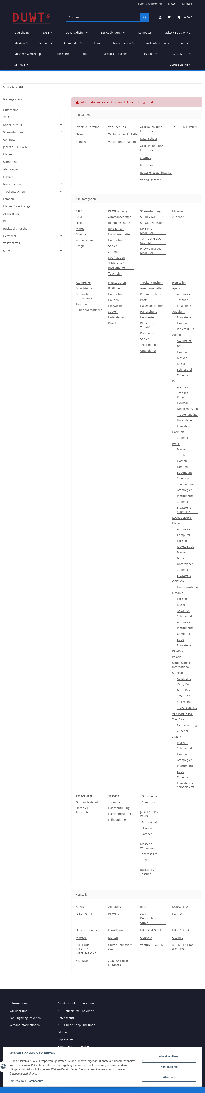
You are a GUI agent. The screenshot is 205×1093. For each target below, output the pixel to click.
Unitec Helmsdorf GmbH (120, 947)
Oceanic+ (183, 610)
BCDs (180, 771)
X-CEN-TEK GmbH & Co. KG (184, 947)
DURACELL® (180, 907)
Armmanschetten (119, 217)
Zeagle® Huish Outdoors (118, 963)
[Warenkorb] (184, 17)
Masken (182, 358)
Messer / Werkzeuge (147, 846)
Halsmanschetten (120, 234)
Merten (113, 937)
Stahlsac (177, 673)
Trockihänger (149, 345)
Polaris (176, 657)
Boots (144, 300)
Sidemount (184, 478)
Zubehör (114, 252)
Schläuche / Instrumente (116, 265)
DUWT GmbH (84, 914)
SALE (6, 117)
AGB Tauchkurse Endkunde (151, 129)
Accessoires (185, 387)
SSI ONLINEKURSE (152, 223)
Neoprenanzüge (188, 409)
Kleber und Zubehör (147, 325)
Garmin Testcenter (88, 802)
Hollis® (177, 914)
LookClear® (116, 930)
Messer (182, 364)
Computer (183, 535)
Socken (113, 246)
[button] (160, 17)
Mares (80, 228)
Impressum (147, 165)
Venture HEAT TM (152, 945)
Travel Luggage (187, 707)
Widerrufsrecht (150, 180)
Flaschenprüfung (119, 814)
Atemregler (184, 294)
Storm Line (184, 702)
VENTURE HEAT (182, 713)
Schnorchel (184, 369)
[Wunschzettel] (169, 17)
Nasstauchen (12, 184)
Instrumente (185, 496)
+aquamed (115, 802)
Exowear (182, 403)
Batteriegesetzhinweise (155, 172)
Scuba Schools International (181, 665)
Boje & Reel (115, 228)
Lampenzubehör (188, 587)
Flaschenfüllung (119, 808)
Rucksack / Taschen (147, 872)
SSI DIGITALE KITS (152, 217)
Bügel (112, 323)
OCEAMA (178, 581)
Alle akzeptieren (169, 1056)
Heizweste (115, 306)
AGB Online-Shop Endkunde (151, 148)
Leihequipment (118, 820)
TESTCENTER (11, 243)
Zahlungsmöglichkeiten (123, 134)
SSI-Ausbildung (13, 132)
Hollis (79, 223)
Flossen (182, 323)
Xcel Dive (178, 719)
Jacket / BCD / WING (149, 814)
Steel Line (183, 696)
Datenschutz (148, 138)
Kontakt (187, 4)
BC (179, 346)
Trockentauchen (14, 191)
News (172, 4)
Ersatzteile (184, 306)
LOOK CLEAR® (181, 517)
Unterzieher (116, 317)
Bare (175, 381)
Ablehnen (169, 1077)
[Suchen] (103, 17)
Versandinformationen (123, 142)
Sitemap (145, 157)
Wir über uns (117, 127)
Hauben (113, 300)
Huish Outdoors (86, 930)
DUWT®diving (12, 125)
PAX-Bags (178, 651)
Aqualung (178, 311)
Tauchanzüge (186, 484)
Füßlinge (114, 288)
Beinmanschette (119, 223)
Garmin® (178, 432)
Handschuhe (116, 240)
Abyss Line (184, 678)
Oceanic (81, 234)
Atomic (176, 335)
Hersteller (9, 236)
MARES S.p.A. (181, 930)
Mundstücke (84, 288)
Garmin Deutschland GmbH (148, 918)
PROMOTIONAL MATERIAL (150, 251)
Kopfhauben (116, 257)
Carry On (183, 684)
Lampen (182, 467)
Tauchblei (114, 273)
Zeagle (80, 246)
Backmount (184, 472)
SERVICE (8, 251)
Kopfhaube (147, 333)
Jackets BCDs (185, 329)
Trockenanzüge (187, 414)
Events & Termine (150, 4)
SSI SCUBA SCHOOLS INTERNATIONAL (87, 949)
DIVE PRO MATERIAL (147, 231)
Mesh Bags (184, 690)
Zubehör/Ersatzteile (89, 310)
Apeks (176, 288)
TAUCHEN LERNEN (178, 64)
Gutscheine (149, 796)
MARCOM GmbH (151, 930)
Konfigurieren (168, 1066)
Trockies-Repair (183, 395)
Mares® (81, 937)
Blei (144, 860)
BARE (79, 217)
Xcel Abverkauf (86, 240)
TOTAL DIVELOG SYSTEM (150, 241)
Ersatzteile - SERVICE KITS (185, 510)
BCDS (180, 639)
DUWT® (113, 914)
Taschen (81, 304)
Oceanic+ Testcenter (83, 810)
